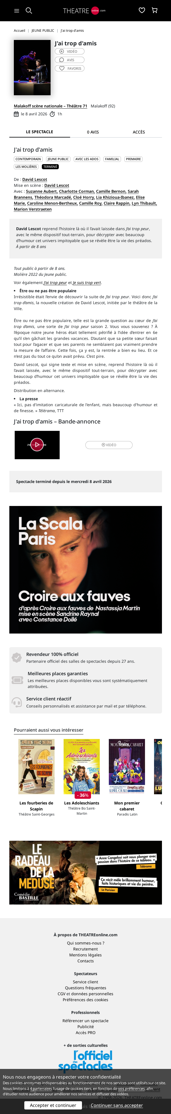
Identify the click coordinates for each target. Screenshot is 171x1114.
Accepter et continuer (53, 1105)
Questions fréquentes (85, 987)
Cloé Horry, (84, 197)
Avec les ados (86, 159)
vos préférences (131, 1088)
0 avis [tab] (93, 132)
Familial (112, 159)
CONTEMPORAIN (28, 159)
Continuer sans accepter (117, 1105)
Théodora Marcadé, (53, 197)
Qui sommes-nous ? (85, 943)
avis (66, 60)
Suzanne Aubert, (42, 191)
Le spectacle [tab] (39, 131)
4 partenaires (41, 1088)
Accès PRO (86, 1032)
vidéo (68, 51)
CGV (61, 993)
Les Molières (26, 166)
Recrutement (85, 949)
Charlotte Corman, (77, 191)
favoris (70, 68)
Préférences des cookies (85, 999)
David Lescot (34, 179)
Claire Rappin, (117, 203)
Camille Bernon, (111, 191)
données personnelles (92, 993)
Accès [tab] (139, 132)
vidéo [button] (109, 444)
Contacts (85, 960)
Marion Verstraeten (33, 209)
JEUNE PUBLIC (58, 159)
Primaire (133, 159)
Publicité (85, 1026)
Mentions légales (85, 955)
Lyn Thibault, (144, 203)
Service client (85, 981)
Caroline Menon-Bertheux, (52, 203)
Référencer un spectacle (85, 1020)
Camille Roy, (91, 203)
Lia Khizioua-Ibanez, (115, 197)
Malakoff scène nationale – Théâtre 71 (50, 106)
